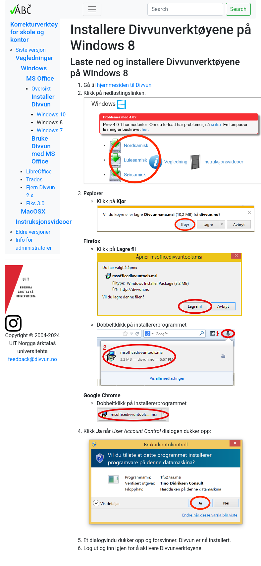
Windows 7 (50, 130)
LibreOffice (39, 171)
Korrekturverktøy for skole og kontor (34, 32)
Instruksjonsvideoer (44, 221)
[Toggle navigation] (92, 9)
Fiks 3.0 (35, 203)
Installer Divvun (43, 100)
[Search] (185, 9)
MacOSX (33, 211)
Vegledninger (34, 58)
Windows (34, 68)
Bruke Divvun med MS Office (43, 150)
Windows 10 (51, 114)
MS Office (40, 78)
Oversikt (41, 89)
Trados (34, 179)
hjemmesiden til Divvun (124, 85)
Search (238, 9)
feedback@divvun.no (32, 359)
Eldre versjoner (33, 232)
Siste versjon (31, 50)
